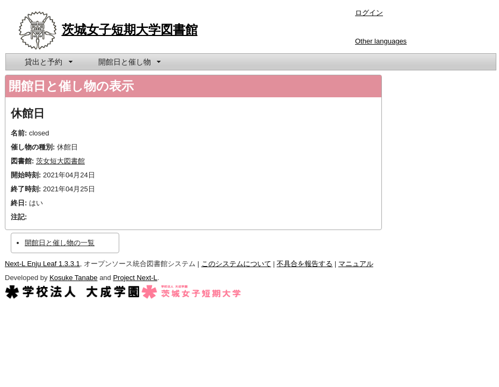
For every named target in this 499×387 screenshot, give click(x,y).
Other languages (381, 41)
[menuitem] (48, 62)
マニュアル (355, 264)
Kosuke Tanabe (73, 278)
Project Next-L (135, 278)
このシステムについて (236, 264)
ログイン (369, 13)
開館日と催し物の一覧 (60, 243)
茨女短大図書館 (60, 161)
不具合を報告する (304, 264)
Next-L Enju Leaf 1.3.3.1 (42, 264)
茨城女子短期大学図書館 (130, 30)
